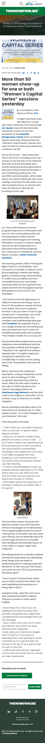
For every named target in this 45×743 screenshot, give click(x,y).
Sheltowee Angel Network (15, 392)
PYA (36, 113)
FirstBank (12, 323)
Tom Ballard (19, 68)
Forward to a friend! (17, 675)
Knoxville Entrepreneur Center (15, 136)
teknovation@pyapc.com (22, 724)
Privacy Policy (10, 733)
